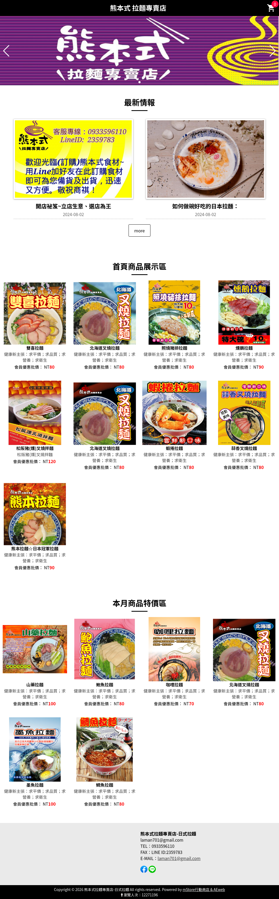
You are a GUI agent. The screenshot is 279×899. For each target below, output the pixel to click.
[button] (139, 82)
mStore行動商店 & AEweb (204, 889)
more (139, 230)
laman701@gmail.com (179, 858)
